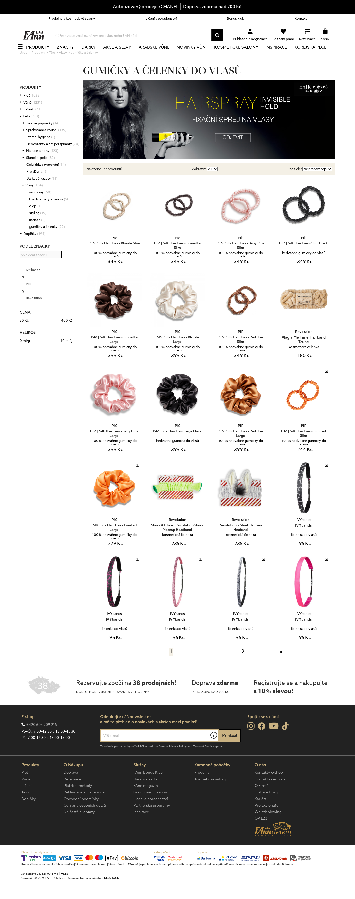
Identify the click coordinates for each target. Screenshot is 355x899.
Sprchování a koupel (46, 146)
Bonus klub (235, 18)
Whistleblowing (268, 828)
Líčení (32, 125)
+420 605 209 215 (41, 741)
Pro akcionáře (266, 822)
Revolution (31, 314)
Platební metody (78, 802)
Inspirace (281, 55)
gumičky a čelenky (47, 243)
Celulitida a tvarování (46, 181)
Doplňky (34, 250)
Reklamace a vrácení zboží (86, 808)
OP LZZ (261, 835)
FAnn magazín (145, 802)
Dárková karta (145, 795)
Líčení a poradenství (161, 18)
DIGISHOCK (111, 894)
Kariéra (261, 815)
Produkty (43, 55)
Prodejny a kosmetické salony (71, 18)
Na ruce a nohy (42, 167)
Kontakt (300, 18)
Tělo (31, 132)
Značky (70, 55)
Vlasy (34, 201)
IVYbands (30, 286)
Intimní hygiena (40, 153)
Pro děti (36, 187)
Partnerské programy (151, 822)
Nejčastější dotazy (79, 828)
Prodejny (202, 789)
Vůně (32, 118)
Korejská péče (316, 55)
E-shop (28, 733)
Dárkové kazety (41, 194)
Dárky (94, 55)
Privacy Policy (178, 763)
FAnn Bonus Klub (148, 789)
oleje (36, 222)
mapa (64, 890)
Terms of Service (203, 763)
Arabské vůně (159, 55)
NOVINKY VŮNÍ (197, 55)
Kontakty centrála (270, 795)
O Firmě (261, 802)
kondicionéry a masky (50, 215)
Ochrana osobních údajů (85, 822)
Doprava (71, 789)
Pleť (32, 112)
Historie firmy (266, 808)
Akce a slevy (122, 55)
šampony (40, 208)
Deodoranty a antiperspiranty (52, 160)
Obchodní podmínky (81, 815)
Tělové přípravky (44, 139)
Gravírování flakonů (150, 808)
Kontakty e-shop (269, 789)
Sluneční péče (40, 174)
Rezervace (72, 795)
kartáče (37, 236)
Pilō (26, 300)
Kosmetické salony (242, 55)
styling (37, 229)
